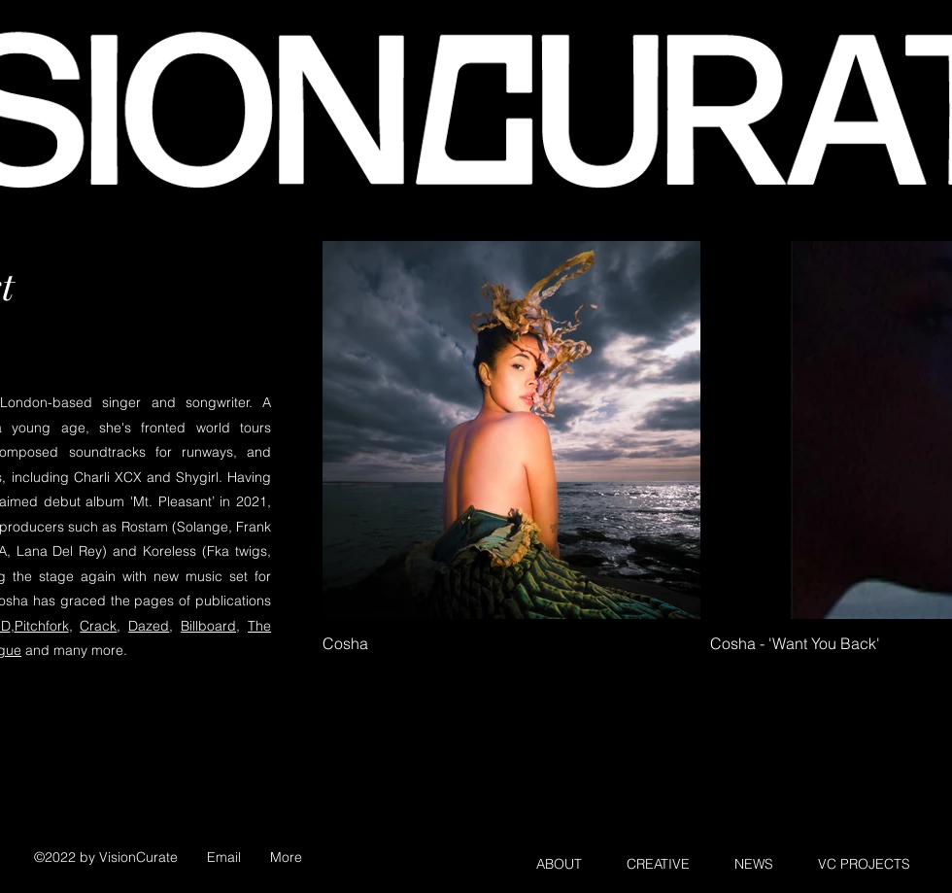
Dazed (148, 626)
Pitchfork (42, 626)
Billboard (208, 626)
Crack (98, 626)
